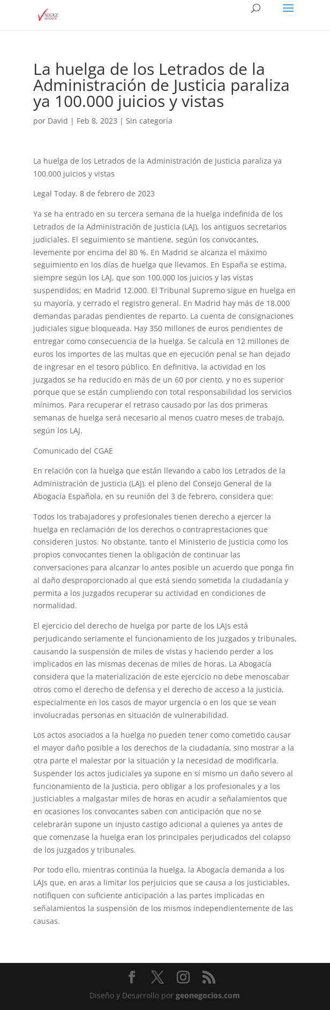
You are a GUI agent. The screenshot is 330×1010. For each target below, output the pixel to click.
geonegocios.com (208, 995)
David (58, 121)
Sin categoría (149, 121)
